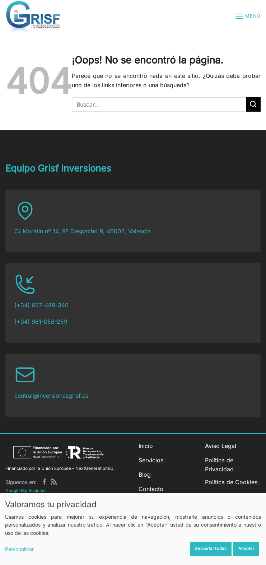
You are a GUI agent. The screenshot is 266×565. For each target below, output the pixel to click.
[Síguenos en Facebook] (44, 482)
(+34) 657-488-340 (41, 305)
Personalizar (19, 549)
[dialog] (133, 529)
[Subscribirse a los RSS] (54, 482)
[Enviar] (253, 104)
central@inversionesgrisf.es (51, 395)
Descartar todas (211, 548)
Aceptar (246, 548)
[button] (248, 16)
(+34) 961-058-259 (40, 321)
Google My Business (25, 490)
